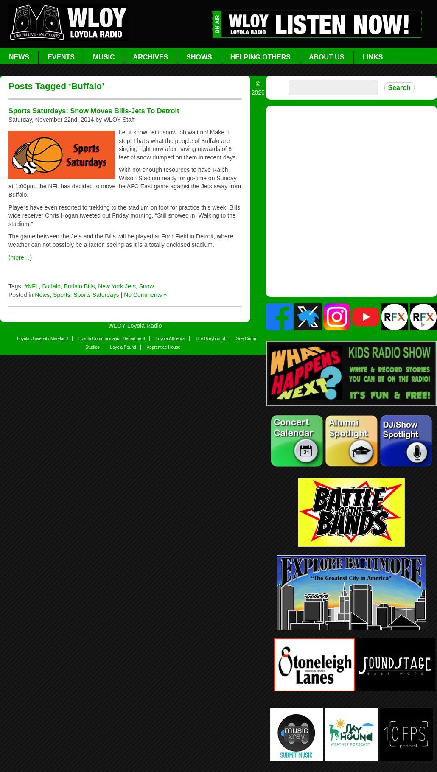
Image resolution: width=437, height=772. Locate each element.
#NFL (31, 286)
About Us (327, 57)
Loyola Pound (123, 347)
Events (61, 57)
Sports (61, 294)
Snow (146, 286)
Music (104, 57)
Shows (199, 57)
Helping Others (260, 57)
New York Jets (117, 286)
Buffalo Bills (79, 286)
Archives (150, 57)
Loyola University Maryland (42, 338)
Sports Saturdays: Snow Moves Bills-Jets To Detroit (93, 111)
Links (373, 57)
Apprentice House (164, 347)
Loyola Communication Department (111, 338)
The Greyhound (210, 338)
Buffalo (51, 286)
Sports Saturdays (96, 294)
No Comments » (145, 294)
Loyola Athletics (170, 338)
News (19, 57)
